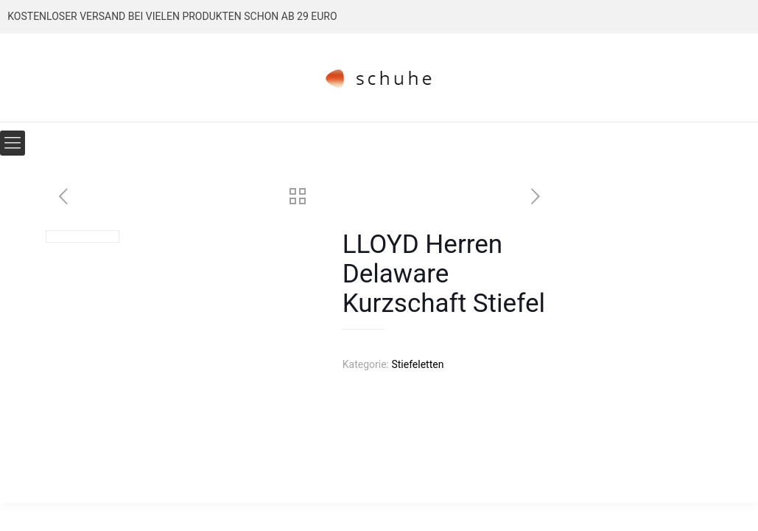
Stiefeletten (417, 364)
